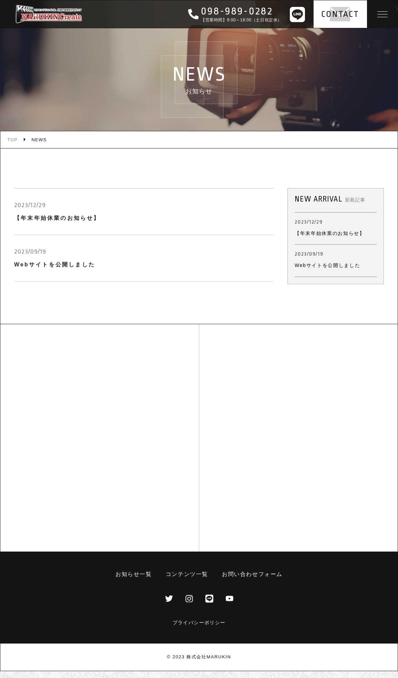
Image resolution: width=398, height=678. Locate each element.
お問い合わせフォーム (252, 574)
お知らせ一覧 (133, 574)
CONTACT (340, 14)
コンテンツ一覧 (187, 574)
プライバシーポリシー (199, 622)
